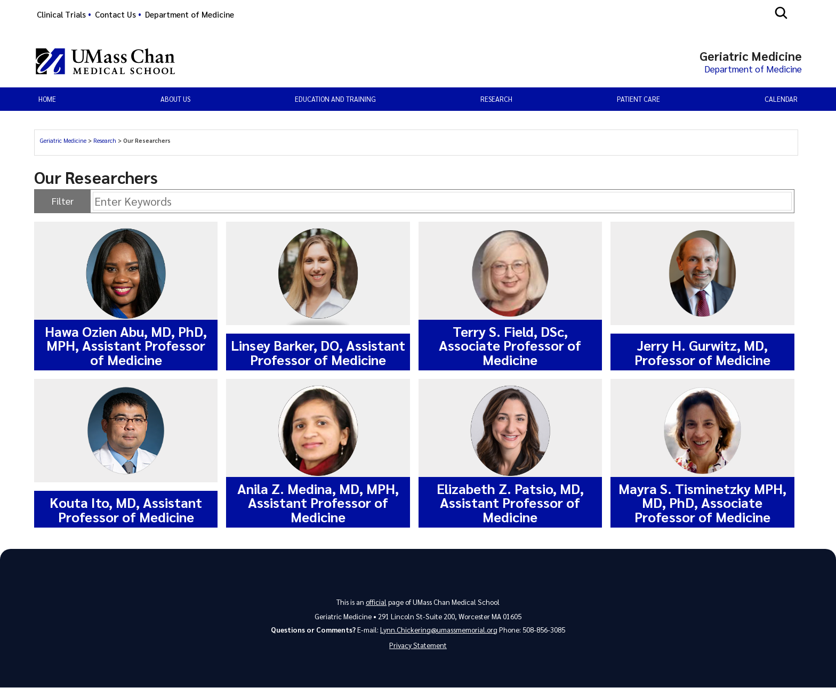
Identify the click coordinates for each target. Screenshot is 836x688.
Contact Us (115, 14)
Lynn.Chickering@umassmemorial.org (438, 629)
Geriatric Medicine (63, 141)
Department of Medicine (189, 14)
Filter (63, 201)
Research (104, 141)
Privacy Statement (418, 645)
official (376, 601)
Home (47, 99)
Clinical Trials (61, 14)
